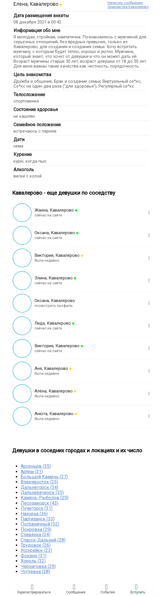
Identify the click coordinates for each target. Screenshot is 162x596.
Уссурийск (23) (36, 550)
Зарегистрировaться (34, 588)
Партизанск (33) (38, 519)
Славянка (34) (35, 534)
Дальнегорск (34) (39, 487)
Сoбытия (108, 588)
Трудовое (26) (36, 545)
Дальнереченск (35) (42, 492)
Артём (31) (32, 471)
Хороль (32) (33, 561)
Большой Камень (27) (44, 476)
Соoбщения (75, 588)
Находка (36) (34, 513)
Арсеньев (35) (36, 466)
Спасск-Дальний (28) (43, 540)
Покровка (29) (36, 529)
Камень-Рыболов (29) (44, 497)
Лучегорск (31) (37, 508)
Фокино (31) (34, 555)
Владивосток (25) (39, 482)
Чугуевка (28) (35, 571)
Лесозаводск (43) (39, 503)
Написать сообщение (125, 3)
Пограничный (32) (40, 524)
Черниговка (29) (38, 566)
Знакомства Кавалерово (127, 7)
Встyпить (137, 588)
